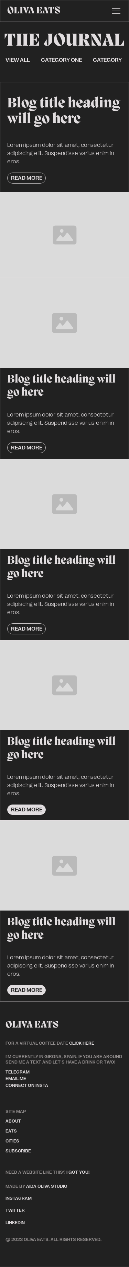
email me (16, 1078)
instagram (19, 1198)
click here (81, 1043)
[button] (115, 11)
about (13, 1121)
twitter (15, 1210)
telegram (18, 1072)
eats (11, 1131)
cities (12, 1140)
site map (16, 1111)
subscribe (18, 1150)
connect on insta (27, 1085)
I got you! (77, 1172)
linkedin (15, 1222)
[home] (33, 11)
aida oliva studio (36, 1186)
